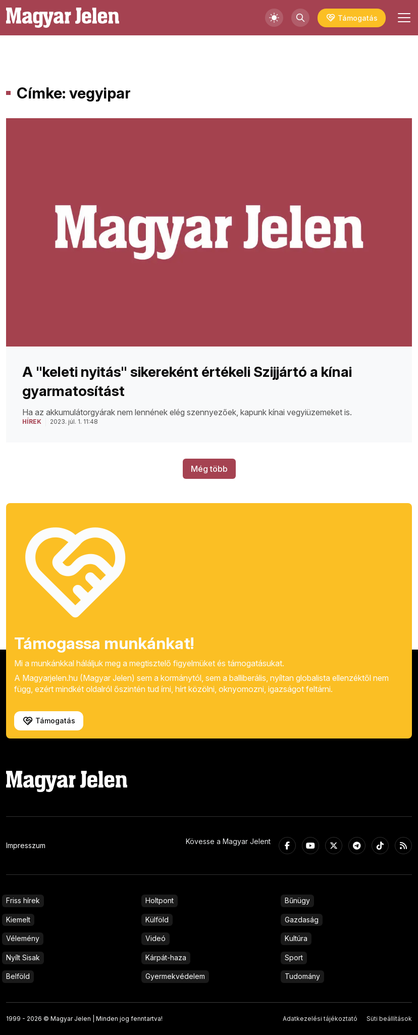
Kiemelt (18, 919)
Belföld (18, 976)
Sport (294, 957)
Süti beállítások (389, 1018)
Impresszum (25, 845)
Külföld (157, 919)
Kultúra (296, 938)
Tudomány (302, 976)
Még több (209, 469)
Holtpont (159, 900)
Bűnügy (297, 900)
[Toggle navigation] (403, 18)
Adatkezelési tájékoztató (320, 1018)
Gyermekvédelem (175, 976)
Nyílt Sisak (23, 957)
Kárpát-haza (165, 957)
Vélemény (22, 938)
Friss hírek (23, 900)
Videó (155, 938)
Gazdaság (302, 919)
